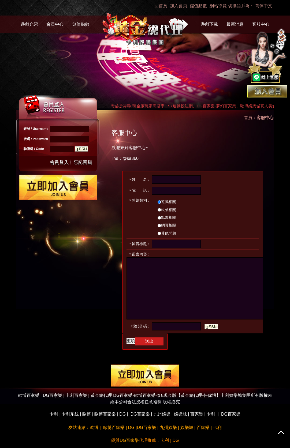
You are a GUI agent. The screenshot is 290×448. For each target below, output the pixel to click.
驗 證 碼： (141, 326)
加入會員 (178, 5)
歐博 (86, 414)
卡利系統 (70, 414)
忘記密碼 (81, 162)
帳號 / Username (36, 129)
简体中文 (263, 5)
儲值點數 (198, 5)
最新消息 (235, 24)
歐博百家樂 (105, 414)
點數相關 (167, 217)
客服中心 (260, 24)
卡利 (54, 414)
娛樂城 (180, 414)
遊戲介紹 (29, 24)
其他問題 (167, 233)
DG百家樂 (140, 414)
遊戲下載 (209, 24)
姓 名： (140, 179)
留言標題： (140, 244)
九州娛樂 (161, 414)
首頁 (248, 117)
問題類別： (140, 200)
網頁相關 (167, 225)
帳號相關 (167, 210)
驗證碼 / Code (34, 149)
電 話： (140, 190)
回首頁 (160, 5)
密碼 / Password (36, 139)
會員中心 (55, 24)
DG (122, 414)
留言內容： (140, 254)
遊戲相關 (167, 201)
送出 (59, 162)
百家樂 (196, 414)
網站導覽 (218, 5)
